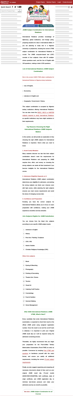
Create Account (67, 2)
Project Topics (40, 2)
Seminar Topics (51, 2)
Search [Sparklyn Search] (19, 11)
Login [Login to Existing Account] (59, 2)
